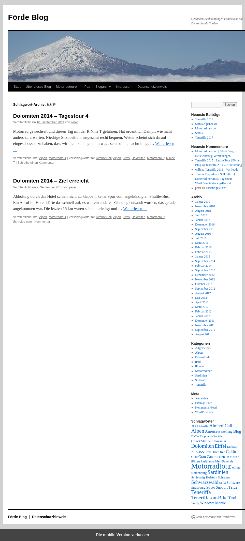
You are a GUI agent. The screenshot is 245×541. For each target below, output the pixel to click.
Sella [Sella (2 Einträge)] (222, 483)
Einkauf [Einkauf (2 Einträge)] (232, 446)
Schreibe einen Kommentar (36, 162)
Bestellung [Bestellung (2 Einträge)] (225, 431)
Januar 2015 (202, 256)
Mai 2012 (201, 297)
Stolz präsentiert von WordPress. (216, 517)
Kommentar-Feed (206, 407)
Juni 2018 (201, 215)
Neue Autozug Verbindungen (212, 156)
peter (74, 122)
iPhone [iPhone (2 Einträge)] (195, 461)
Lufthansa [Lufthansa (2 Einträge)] (207, 461)
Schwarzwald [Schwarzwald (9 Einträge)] (205, 482)
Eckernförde (202, 357)
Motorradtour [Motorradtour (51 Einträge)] (211, 466)
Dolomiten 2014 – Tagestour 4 (51, 116)
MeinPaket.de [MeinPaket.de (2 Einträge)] (224, 461)
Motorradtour (57, 158)
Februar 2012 (203, 311)
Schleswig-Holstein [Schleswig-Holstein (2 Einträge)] (204, 477)
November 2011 (205, 325)
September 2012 (205, 288)
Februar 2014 (203, 265)
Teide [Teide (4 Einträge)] (232, 487)
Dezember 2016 (204, 224)
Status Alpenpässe (206, 124)
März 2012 (201, 307)
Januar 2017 (202, 220)
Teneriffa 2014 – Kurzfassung (224, 165)
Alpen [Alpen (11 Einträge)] (197, 431)
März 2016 (201, 243)
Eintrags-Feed (203, 403)
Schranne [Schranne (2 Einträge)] (224, 477)
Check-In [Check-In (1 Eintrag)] (217, 436)
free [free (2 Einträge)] (222, 452)
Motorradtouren (67, 86)
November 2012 (205, 279)
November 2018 (205, 206)
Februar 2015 (203, 252)
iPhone (199, 366)
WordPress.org (204, 412)
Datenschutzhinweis (152, 86)
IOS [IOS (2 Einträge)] (230, 457)
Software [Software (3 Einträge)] (233, 482)
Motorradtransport (206, 128)
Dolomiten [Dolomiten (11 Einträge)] (202, 446)
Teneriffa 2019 (204, 119)
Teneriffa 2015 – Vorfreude (221, 169)
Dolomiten (138, 158)
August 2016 (203, 233)
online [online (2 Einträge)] (236, 467)
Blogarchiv (103, 86)
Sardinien (201, 375)
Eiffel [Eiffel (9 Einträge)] (220, 446)
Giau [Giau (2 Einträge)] (194, 457)
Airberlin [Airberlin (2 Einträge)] (202, 426)
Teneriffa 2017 (204, 137)
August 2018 (203, 211)
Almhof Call (103, 158)
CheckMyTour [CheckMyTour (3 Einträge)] (202, 441)
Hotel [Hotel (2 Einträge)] (222, 457)
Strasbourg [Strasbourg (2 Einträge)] (198, 487)
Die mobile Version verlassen (122, 534)
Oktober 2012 (203, 284)
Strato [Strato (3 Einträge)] (210, 487)
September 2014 (205, 261)
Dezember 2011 (204, 320)
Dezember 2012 (204, 275)
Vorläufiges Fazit (216, 188)
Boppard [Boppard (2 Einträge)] (206, 436)
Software (200, 380)
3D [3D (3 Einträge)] (193, 426)
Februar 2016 (203, 247)
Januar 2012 (202, 316)
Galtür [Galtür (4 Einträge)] (231, 451)
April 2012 (201, 302)
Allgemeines (203, 348)
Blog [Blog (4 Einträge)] (237, 431)
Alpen (43, 158)
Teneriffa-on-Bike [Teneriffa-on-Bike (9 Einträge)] (209, 497)
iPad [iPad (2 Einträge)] (236, 457)
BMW (126, 158)
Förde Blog (28, 17)
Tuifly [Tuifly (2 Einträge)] (195, 503)
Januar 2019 (202, 201)
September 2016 (205, 229)
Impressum (124, 86)
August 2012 (203, 293)
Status (199, 133)
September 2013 (205, 270)
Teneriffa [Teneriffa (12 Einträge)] (201, 492)
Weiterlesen (135, 208)
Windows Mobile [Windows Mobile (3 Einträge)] (213, 503)
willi (198, 169)
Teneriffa (200, 384)
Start (17, 86)
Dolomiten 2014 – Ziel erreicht (51, 181)
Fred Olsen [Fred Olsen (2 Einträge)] (212, 452)
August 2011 (203, 334)
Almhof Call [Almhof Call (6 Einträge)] (220, 425)
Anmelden (201, 398)
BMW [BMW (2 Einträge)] (195, 436)
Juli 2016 (200, 238)
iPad (87, 86)
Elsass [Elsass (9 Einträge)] (197, 451)
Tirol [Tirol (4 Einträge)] (232, 498)
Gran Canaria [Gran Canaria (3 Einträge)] (208, 457)
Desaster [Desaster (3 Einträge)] (220, 441)
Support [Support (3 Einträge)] (222, 487)
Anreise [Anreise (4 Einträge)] (211, 431)
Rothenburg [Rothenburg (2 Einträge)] (199, 473)
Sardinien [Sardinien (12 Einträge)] (218, 472)
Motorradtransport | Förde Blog (214, 151)
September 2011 (205, 330)
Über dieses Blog (38, 86)
